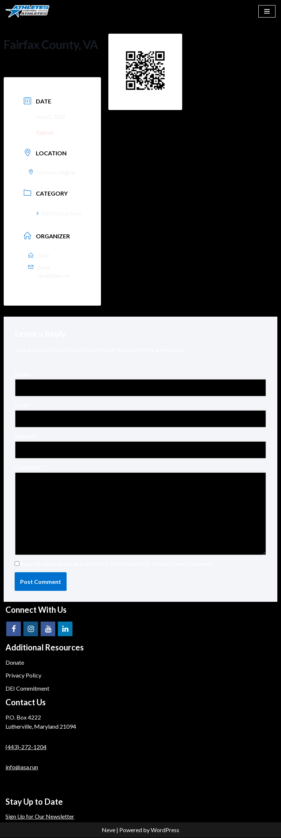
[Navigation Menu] (267, 11)
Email (23, 404)
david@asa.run (54, 275)
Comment (29, 467)
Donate (14, 662)
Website (25, 436)
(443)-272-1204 (25, 747)
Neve (108, 830)
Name (24, 373)
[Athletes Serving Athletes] (27, 11)
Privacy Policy (23, 675)
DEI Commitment (27, 688)
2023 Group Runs (59, 213)
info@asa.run (21, 767)
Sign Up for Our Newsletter (39, 816)
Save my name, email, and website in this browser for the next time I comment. (116, 563)
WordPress (165, 830)
